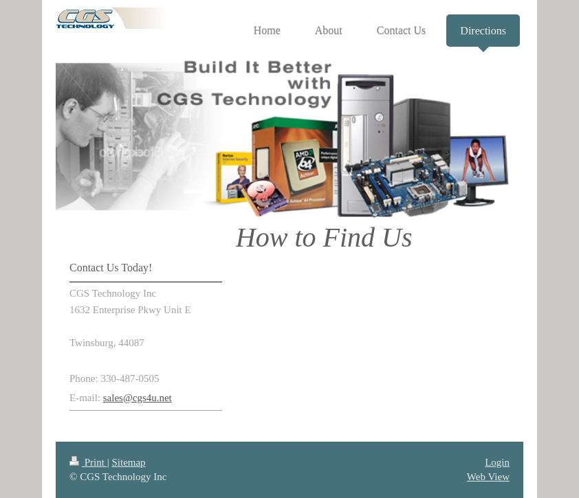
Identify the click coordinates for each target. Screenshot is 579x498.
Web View (488, 476)
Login (497, 462)
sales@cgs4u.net (137, 397)
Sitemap (128, 462)
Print (88, 462)
